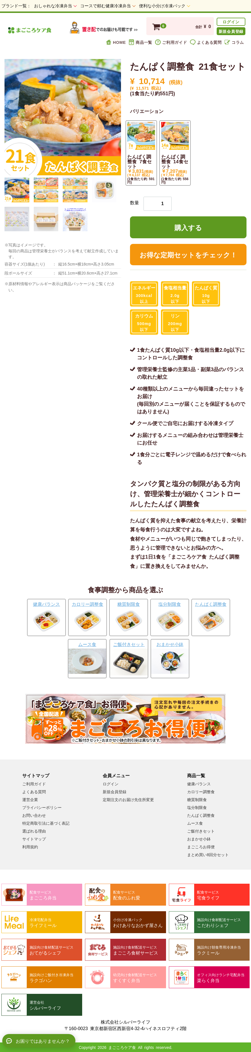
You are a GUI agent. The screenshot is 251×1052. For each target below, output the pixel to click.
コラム (234, 42)
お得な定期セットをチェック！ (188, 254)
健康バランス (199, 784)
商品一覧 (140, 42)
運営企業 (30, 799)
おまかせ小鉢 (199, 839)
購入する (188, 227)
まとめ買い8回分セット (208, 854)
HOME (116, 42)
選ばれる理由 (34, 831)
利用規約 (30, 847)
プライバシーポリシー (42, 807)
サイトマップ (34, 839)
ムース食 (195, 823)
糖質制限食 (197, 799)
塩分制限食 (197, 807)
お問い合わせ (34, 815)
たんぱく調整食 (201, 815)
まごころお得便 (201, 847)
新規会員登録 (231, 31)
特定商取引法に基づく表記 (46, 823)
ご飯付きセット (201, 831)
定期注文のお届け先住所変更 (128, 799)
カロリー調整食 (201, 791)
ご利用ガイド (171, 42)
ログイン (231, 21)
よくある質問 (206, 42)
